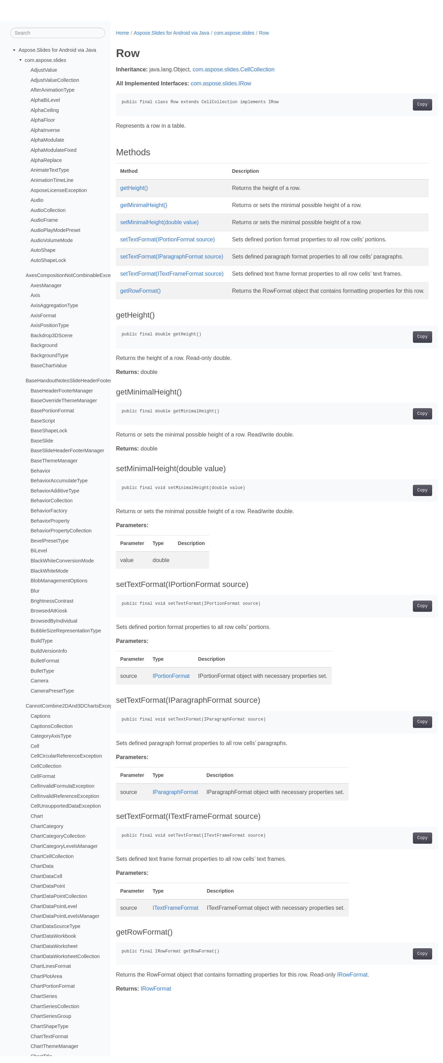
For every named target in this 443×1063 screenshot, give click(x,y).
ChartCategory (46, 826)
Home (122, 33)
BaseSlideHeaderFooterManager (67, 451)
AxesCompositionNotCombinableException (74, 275)
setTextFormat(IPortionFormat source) (167, 239)
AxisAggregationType (54, 306)
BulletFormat (44, 661)
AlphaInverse (45, 130)
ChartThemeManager (54, 1046)
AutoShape (42, 250)
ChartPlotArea (46, 976)
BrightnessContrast (51, 601)
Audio (36, 200)
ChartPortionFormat (52, 986)
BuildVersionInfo (48, 651)
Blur (35, 591)
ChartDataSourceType (55, 926)
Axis (35, 295)
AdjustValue (43, 70)
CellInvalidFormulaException (62, 786)
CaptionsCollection (51, 726)
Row (264, 33)
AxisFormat (43, 315)
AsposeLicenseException (58, 190)
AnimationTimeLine (52, 180)
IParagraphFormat (175, 817)
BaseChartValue (48, 365)
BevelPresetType (49, 541)
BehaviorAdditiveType (54, 491)
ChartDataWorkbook (53, 936)
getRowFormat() (140, 308)
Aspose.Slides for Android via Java (57, 50)
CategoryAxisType (50, 736)
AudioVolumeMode (51, 240)
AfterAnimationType (52, 90)
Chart (36, 816)
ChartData (42, 866)
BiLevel (38, 551)
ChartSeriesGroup (50, 1016)
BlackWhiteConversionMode (62, 561)
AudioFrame (44, 220)
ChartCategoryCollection (57, 836)
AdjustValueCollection (54, 80)
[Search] (57, 33)
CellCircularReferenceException (66, 756)
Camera (39, 681)
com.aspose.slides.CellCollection (234, 69)
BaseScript (42, 421)
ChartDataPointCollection (58, 896)
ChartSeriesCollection (54, 1006)
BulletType (42, 671)
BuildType (41, 641)
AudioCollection (47, 210)
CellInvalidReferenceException (64, 796)
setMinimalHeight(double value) (159, 222)
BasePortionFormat (52, 411)
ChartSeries (43, 996)
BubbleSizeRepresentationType (65, 631)
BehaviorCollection (51, 501)
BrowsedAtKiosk (48, 611)
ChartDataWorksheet (53, 946)
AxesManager (46, 286)
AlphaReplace (46, 160)
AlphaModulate (47, 140)
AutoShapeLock (48, 260)
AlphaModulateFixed (53, 150)
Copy (400, 104)
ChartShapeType (49, 1026)
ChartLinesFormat (50, 966)
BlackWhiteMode (49, 571)
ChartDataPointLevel (53, 906)
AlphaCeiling (44, 110)
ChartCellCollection (52, 856)
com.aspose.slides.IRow (221, 83)
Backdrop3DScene (51, 336)
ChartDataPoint (47, 886)
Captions (40, 716)
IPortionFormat (171, 701)
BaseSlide (41, 441)
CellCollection (45, 766)
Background (43, 345)
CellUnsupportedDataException (65, 806)
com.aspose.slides (45, 60)
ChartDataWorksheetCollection (64, 956)
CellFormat (42, 776)
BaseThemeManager (53, 461)
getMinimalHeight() (143, 205)
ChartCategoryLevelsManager (64, 846)
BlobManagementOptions (58, 581)
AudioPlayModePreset (55, 230)
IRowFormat (352, 1000)
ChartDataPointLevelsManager (64, 916)
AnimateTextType (49, 170)
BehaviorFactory (48, 511)
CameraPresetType (52, 691)
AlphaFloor (42, 120)
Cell (34, 746)
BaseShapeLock (48, 431)
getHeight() (134, 188)
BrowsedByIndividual (53, 621)
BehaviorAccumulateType (59, 481)
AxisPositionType (49, 325)
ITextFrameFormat (176, 933)
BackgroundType (49, 356)
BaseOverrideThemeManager (63, 401)
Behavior (40, 471)
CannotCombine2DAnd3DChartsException (73, 706)
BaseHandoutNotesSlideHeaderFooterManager (78, 381)
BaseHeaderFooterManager (61, 391)
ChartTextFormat (49, 1036)
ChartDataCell (46, 876)
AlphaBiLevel (45, 100)
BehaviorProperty (49, 521)
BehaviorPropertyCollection (60, 531)
